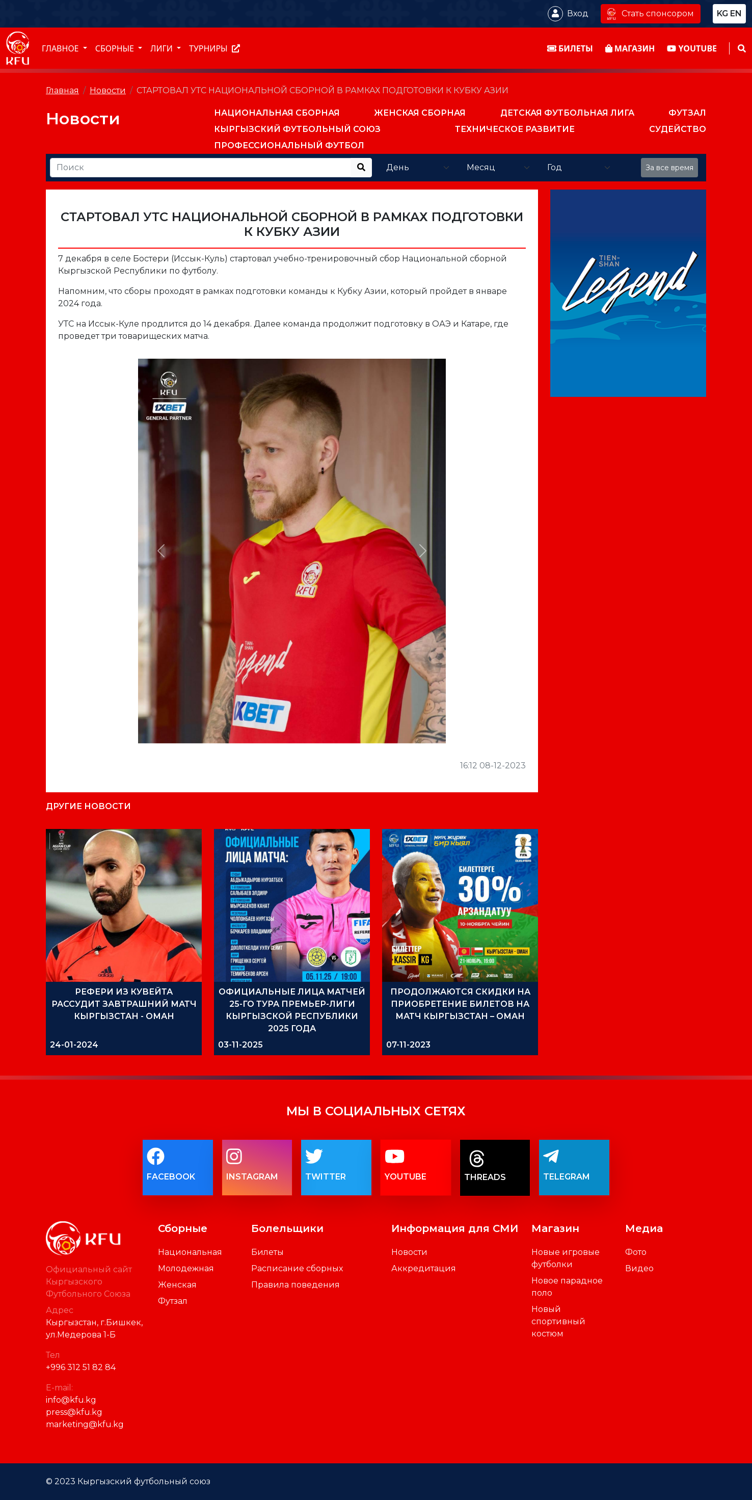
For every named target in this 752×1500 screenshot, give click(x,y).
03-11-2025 (240, 1045)
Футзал (172, 1301)
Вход (577, 13)
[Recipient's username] (200, 167)
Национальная (190, 1252)
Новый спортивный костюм (558, 1321)
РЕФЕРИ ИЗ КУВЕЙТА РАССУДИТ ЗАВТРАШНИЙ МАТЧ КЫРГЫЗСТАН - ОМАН (124, 1004)
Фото (636, 1252)
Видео (639, 1268)
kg (722, 13)
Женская (177, 1285)
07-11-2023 (408, 1045)
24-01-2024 (74, 1045)
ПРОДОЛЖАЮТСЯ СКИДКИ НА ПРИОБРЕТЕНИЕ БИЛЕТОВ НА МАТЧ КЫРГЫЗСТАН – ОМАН (460, 1004)
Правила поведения (295, 1285)
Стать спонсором (650, 13)
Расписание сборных (297, 1268)
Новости (108, 90)
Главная (62, 90)
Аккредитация (423, 1268)
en (736, 13)
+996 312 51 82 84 (81, 1367)
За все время (669, 167)
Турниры (214, 48)
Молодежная (186, 1268)
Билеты (267, 1252)
